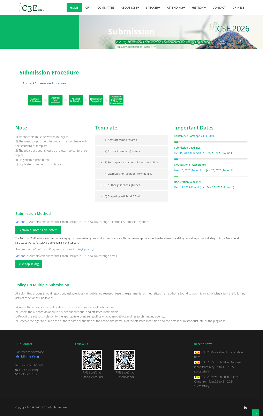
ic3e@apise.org (84, 249)
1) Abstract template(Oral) (118, 140)
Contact (219, 7)
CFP (87, 7)
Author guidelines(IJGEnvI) (124, 185)
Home (74, 7)
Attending (176, 7)
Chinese (238, 7)
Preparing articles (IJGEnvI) (124, 196)
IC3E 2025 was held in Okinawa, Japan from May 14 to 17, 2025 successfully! (217, 366)
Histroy (199, 7)
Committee (105, 7)
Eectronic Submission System (38, 230)
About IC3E (130, 7)
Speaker (153, 7)
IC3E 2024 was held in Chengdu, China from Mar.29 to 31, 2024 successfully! (218, 381)
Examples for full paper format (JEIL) (130, 173)
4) (103, 173)
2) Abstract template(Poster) (122, 151)
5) (103, 185)
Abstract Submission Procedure (43, 83)
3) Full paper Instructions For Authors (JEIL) (131, 162)
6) (103, 196)
